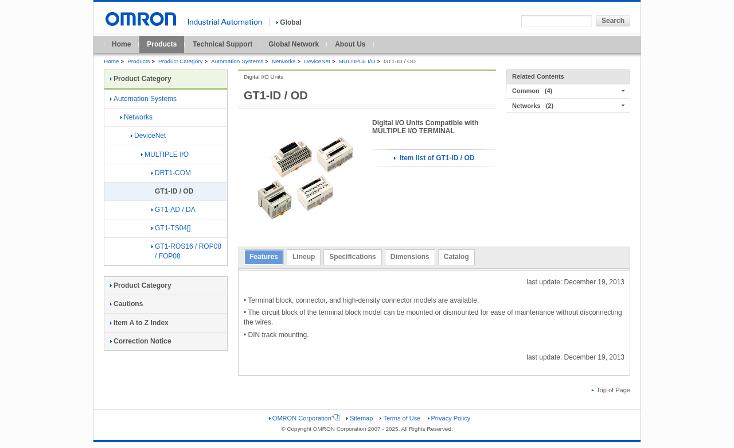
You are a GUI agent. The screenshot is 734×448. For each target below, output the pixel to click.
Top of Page (610, 390)
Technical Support (222, 44)
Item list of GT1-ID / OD (434, 158)
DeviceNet (317, 61)
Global (288, 22)
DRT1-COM (171, 173)
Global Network (293, 44)
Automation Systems (237, 61)
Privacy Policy (449, 418)
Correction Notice (140, 341)
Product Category (180, 61)
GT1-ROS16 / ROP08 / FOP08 (186, 251)
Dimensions (410, 257)
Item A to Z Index (139, 323)
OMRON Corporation (304, 418)
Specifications (352, 257)
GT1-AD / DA (173, 210)
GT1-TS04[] (171, 228)
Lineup (303, 257)
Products (162, 44)
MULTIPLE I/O (356, 61)
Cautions (126, 304)
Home (121, 44)
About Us (350, 44)
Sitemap (359, 418)
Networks (283, 61)
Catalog (456, 257)
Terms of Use (400, 418)
